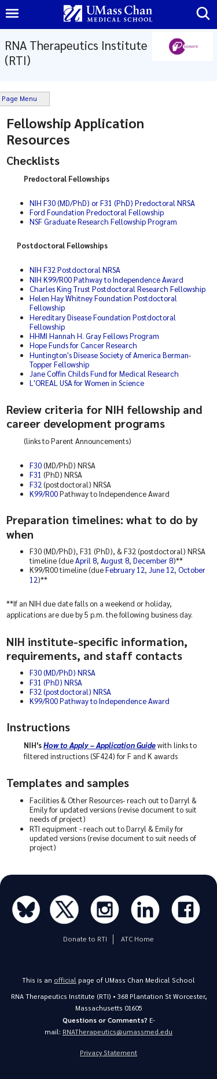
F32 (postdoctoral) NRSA (70, 692)
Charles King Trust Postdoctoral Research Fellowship (117, 289)
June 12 (161, 570)
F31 (36, 474)
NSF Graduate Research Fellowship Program (103, 221)
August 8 (115, 560)
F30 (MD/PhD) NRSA (62, 672)
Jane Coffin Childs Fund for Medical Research (104, 373)
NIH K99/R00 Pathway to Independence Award (106, 279)
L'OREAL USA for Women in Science (87, 383)
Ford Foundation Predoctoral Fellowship (97, 212)
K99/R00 (44, 494)
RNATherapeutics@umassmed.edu (117, 1031)
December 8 (153, 560)
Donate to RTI (85, 938)
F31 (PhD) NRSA (56, 682)
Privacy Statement (108, 1052)
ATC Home (137, 938)
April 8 (86, 560)
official (65, 980)
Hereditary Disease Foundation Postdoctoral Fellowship (103, 321)
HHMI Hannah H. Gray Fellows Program (94, 336)
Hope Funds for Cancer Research (83, 345)
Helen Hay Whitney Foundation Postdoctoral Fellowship (103, 302)
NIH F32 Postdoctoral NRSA (75, 270)
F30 (36, 465)
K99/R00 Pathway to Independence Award (100, 701)
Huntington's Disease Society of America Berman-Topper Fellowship (110, 359)
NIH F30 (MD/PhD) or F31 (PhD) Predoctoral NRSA (112, 203)
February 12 (125, 570)
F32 (36, 484)
